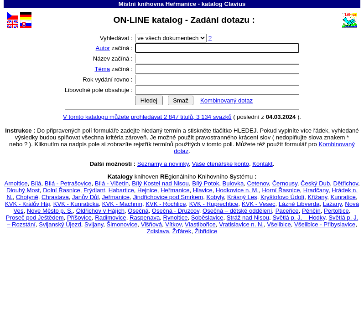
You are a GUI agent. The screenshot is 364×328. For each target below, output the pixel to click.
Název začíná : (113, 58)
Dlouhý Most (23, 190)
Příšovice (79, 217)
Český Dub (315, 183)
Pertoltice (336, 210)
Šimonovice (122, 224)
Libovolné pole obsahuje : (99, 90)
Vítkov (173, 224)
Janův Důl (85, 197)
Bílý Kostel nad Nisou (160, 183)
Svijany (93, 224)
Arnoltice (15, 183)
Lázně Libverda (299, 203)
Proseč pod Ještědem (35, 217)
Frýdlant (94, 190)
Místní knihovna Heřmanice (157, 3)
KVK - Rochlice (166, 203)
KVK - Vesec (259, 203)
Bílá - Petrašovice (68, 183)
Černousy (284, 183)
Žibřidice (206, 231)
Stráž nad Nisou (248, 217)
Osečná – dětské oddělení (237, 210)
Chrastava (55, 197)
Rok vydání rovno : (108, 79)
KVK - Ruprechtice (214, 203)
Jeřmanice (116, 197)
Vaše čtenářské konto (220, 163)
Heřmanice (175, 190)
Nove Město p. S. (50, 210)
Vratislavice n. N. (241, 224)
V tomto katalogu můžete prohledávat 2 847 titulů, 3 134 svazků (147, 116)
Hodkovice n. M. (237, 190)
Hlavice (203, 190)
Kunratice (343, 197)
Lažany (332, 203)
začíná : (115, 48)
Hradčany (315, 190)
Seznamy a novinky (163, 163)
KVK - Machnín (122, 203)
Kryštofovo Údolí (282, 197)
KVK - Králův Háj (27, 203)
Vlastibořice (200, 224)
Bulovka (233, 183)
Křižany (317, 197)
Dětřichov (345, 183)
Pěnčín (311, 210)
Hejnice (147, 190)
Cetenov (258, 183)
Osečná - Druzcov (175, 210)
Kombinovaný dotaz (226, 100)
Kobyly (215, 197)
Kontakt (262, 163)
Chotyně (27, 197)
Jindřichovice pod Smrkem (168, 197)
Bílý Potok (205, 183)
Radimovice (110, 217)
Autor (103, 48)
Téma (102, 69)
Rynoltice (175, 217)
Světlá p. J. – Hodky (298, 217)
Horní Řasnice (281, 190)
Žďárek (182, 231)
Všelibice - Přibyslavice (324, 224)
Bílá (36, 183)
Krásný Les (242, 197)
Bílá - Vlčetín (112, 183)
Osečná (138, 210)
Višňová (151, 224)
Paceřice (287, 210)
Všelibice (279, 224)
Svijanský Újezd (60, 224)
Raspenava (145, 217)
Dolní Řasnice (61, 190)
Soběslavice (207, 217)
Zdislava (158, 231)
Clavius (234, 3)
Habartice (121, 190)
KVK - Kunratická (76, 203)
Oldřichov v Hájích (100, 210)
